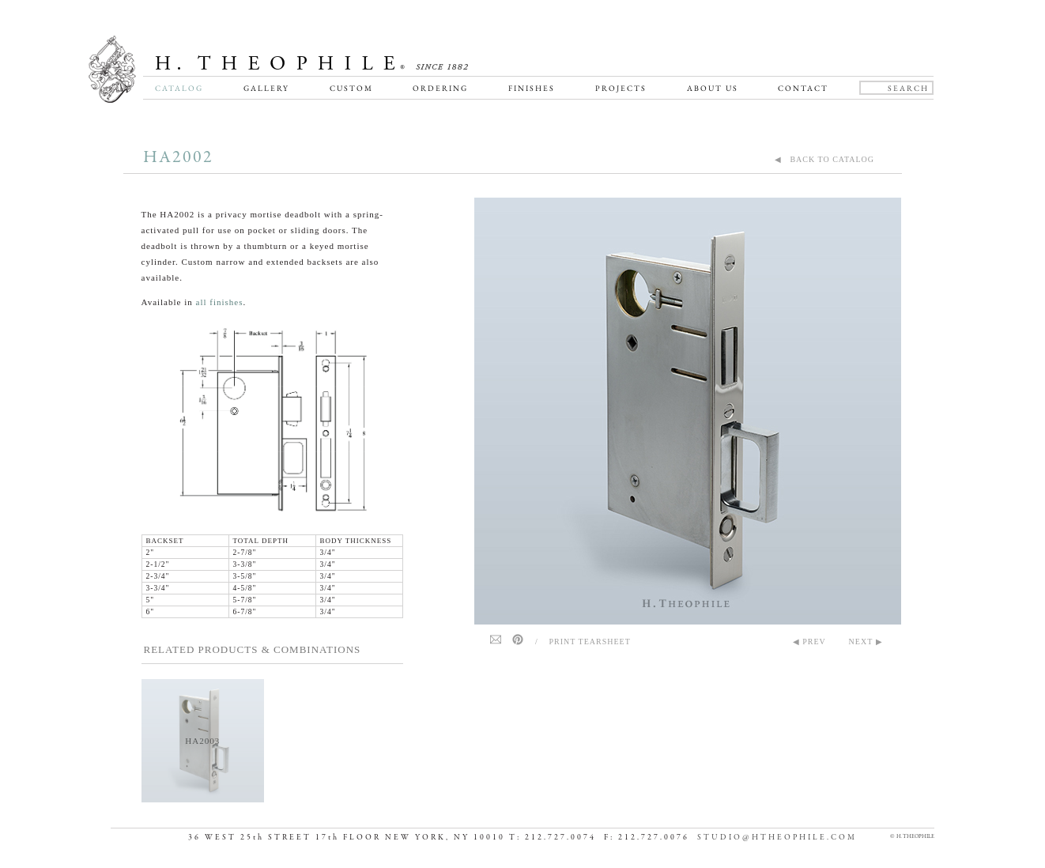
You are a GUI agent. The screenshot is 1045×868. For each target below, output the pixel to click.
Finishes (531, 88)
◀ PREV (809, 641)
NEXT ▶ (866, 641)
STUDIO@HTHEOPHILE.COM (777, 837)
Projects (621, 88)
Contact (803, 88)
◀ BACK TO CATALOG (824, 159)
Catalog (179, 88)
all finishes (219, 302)
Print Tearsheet (590, 641)
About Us (712, 88)
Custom (351, 88)
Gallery (266, 88)
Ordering (440, 88)
